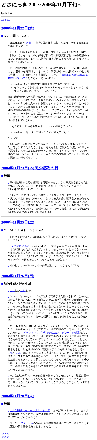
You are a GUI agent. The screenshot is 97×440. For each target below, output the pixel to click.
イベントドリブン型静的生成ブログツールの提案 (52, 332)
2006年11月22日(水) (17, 28)
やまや (5, 437)
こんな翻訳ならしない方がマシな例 (30, 410)
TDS (18, 352)
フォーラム (26, 423)
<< (2, 19)
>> (8, 19)
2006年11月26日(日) (17, 276)
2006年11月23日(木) (29, 168)
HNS (10, 352)
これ (12, 290)
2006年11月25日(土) (17, 222)
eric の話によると (19, 246)
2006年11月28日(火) (17, 396)
